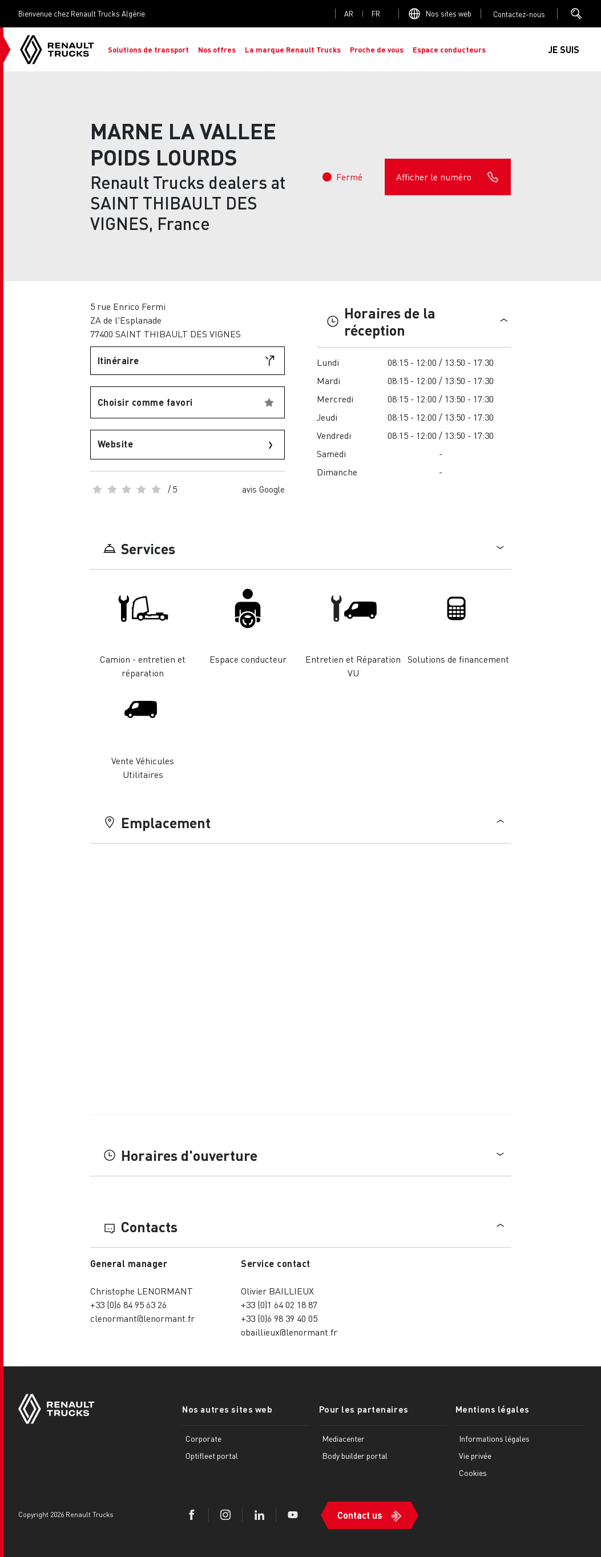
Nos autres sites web (227, 1409)
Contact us (359, 1515)
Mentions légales (492, 1409)
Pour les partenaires (364, 1409)
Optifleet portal (211, 1455)
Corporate (203, 1438)
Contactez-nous (519, 14)
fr (376, 13)
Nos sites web (448, 13)
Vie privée (475, 1455)
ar (348, 13)
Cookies (473, 1472)
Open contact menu (519, 14)
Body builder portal (355, 1455)
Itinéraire (118, 360)
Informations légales (494, 1438)
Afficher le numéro (447, 177)
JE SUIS (563, 49)
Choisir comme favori (145, 402)
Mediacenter (343, 1438)
